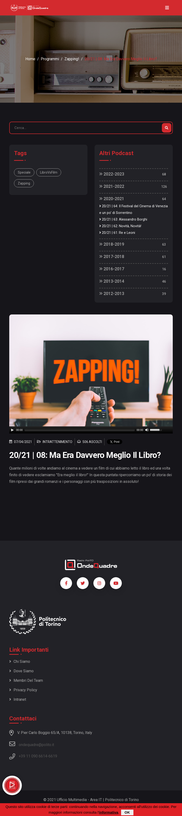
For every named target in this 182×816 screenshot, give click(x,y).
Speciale (24, 172)
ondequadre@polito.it (31, 744)
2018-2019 (111, 244)
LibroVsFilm (48, 172)
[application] (91, 429)
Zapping (24, 183)
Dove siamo (21, 671)
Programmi (50, 59)
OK (127, 812)
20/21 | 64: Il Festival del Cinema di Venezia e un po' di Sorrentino (133, 209)
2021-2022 (111, 186)
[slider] (80, 430)
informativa (108, 812)
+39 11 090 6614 (33, 756)
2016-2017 (111, 268)
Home (30, 59)
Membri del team (26, 680)
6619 (53, 756)
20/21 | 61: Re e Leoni (117, 233)
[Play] (12, 430)
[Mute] (147, 430)
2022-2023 (111, 173)
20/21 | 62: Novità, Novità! (120, 226)
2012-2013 (111, 293)
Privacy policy (23, 690)
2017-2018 (111, 256)
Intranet (17, 699)
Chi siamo (19, 661)
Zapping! (71, 59)
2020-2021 (111, 198)
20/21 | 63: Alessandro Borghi (123, 219)
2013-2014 (111, 281)
